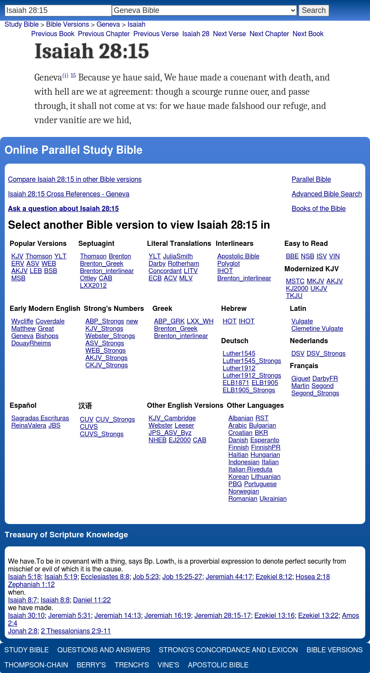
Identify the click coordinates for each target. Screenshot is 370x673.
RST (262, 418)
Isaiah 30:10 (26, 615)
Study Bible (22, 24)
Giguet (300, 378)
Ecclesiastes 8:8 (105, 577)
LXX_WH (200, 321)
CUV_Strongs (115, 419)
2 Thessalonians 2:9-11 (76, 631)
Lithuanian (266, 477)
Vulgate (302, 321)
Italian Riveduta (250, 469)
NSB (307, 256)
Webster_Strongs (110, 336)
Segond (322, 386)
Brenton (120, 256)
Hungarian (265, 455)
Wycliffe (22, 321)
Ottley (88, 278)
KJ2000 (297, 288)
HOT (230, 321)
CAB (105, 278)
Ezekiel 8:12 (274, 577)
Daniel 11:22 (92, 600)
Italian (270, 462)
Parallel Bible (311, 179)
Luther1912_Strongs (252, 375)
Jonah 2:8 (23, 631)
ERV (17, 264)
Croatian (240, 433)
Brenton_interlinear (107, 271)
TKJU (294, 296)
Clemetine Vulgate (317, 329)
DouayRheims (31, 343)
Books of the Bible (319, 208)
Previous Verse (156, 34)
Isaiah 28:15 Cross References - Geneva (69, 194)
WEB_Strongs (105, 350)
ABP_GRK (169, 321)
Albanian (240, 418)
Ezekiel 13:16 (274, 615)
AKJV (19, 271)
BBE (292, 256)
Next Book (308, 34)
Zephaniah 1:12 (31, 584)
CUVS (89, 427)
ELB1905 (265, 383)
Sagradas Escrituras (40, 418)
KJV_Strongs (104, 329)
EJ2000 (180, 440)
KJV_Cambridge (172, 418)
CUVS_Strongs (102, 434)
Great (46, 329)
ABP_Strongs (104, 321)
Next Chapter (269, 34)
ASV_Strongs (104, 343)
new (132, 321)
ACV (170, 278)
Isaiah (136, 24)
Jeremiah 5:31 (69, 615)
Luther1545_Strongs (252, 361)
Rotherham (183, 264)
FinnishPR (266, 447)
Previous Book (52, 34)
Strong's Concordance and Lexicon (228, 650)
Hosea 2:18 (313, 577)
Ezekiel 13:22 (318, 615)
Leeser (184, 425)
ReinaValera (28, 425)
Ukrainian (273, 499)
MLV (185, 278)
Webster (160, 425)
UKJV (319, 288)
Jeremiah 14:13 (117, 615)
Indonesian (244, 462)
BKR (261, 433)
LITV (190, 271)
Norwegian (243, 491)
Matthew (23, 329)
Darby (157, 264)
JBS (54, 425)
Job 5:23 (146, 577)
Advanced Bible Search (327, 194)
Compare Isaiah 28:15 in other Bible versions (75, 179)
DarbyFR (325, 378)
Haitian (238, 455)
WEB (48, 264)
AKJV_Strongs (106, 358)
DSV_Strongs (326, 353)
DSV (298, 353)
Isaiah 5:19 (60, 577)
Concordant (165, 271)
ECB (154, 278)
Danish (238, 440)
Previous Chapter (104, 34)
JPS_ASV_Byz (169, 433)
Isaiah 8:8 (55, 600)
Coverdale (50, 321)
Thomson (38, 256)
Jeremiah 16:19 (168, 615)
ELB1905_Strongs (249, 390)
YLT (60, 256)
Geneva (22, 336)
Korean (238, 477)
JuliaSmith (178, 256)
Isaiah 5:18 (24, 577)
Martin (300, 386)
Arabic (237, 425)
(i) (65, 75)
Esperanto (265, 440)
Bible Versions (67, 24)
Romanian (242, 499)
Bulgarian (262, 425)
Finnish (238, 447)
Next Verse (229, 34)
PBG (235, 484)
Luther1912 (239, 368)
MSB (18, 278)
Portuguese (260, 484)
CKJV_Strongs (106, 365)
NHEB (157, 440)
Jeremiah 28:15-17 (222, 615)
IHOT (225, 271)
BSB (50, 271)
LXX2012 (93, 285)
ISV (322, 256)
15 (73, 75)
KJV (17, 256)
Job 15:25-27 (182, 577)
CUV (87, 419)
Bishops (47, 336)
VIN (334, 256)
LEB (36, 271)
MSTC (295, 281)
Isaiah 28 (196, 34)
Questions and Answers (103, 650)
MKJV (315, 281)
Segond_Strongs (315, 393)
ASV (32, 264)
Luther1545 (239, 353)
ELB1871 (236, 383)
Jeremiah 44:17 (229, 577)
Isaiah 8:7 (22, 600)
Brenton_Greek (101, 264)
